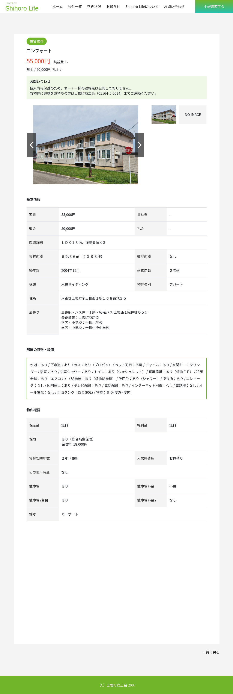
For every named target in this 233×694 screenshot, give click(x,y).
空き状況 (94, 6)
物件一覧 (75, 6)
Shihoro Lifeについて (142, 6)
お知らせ (113, 6)
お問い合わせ (174, 6)
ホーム (58, 6)
